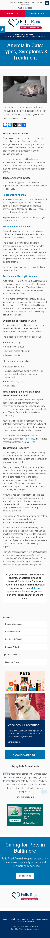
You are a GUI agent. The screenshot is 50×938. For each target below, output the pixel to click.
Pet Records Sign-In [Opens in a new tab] (13, 639)
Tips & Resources (10, 655)
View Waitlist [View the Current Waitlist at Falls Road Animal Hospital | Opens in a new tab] (12, 13)
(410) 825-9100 (26, 8)
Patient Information (13, 624)
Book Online (37, 13)
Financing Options (12, 662)
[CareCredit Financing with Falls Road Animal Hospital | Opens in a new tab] (25, 815)
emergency (29, 439)
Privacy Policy (25, 919)
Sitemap (21, 922)
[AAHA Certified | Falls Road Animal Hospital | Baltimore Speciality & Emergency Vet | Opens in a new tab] (25, 754)
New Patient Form (12, 632)
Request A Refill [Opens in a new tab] (12, 647)
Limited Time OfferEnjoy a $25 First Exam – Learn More (24, 36)
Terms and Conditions (11, 919)
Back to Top (29, 922)
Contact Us (25, 876)
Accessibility (36, 919)
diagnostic (35, 409)
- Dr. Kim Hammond (25, 797)
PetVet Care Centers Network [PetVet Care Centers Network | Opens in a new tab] (28, 929)
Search (45, 919)
